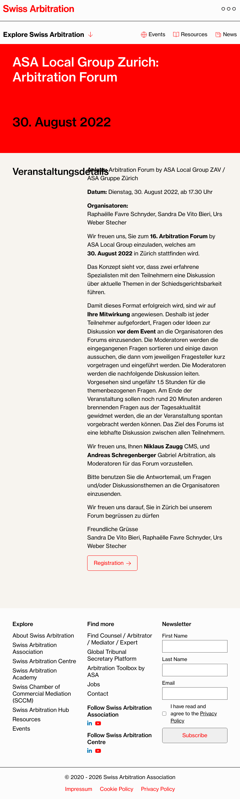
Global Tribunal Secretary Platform (111, 655)
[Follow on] (89, 751)
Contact (97, 693)
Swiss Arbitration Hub (40, 710)
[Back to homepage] (38, 8)
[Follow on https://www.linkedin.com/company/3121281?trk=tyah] (89, 723)
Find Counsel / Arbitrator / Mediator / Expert (119, 639)
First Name (175, 636)
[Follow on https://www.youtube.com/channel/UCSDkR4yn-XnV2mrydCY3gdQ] (98, 723)
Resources (26, 719)
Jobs (93, 684)
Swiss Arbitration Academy (34, 674)
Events (21, 728)
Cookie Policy (116, 789)
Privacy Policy (158, 789)
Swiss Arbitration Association (34, 648)
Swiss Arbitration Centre (44, 661)
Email (168, 683)
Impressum (78, 789)
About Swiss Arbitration (43, 635)
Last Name (174, 659)
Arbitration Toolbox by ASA (116, 671)
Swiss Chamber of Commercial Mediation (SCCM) (41, 693)
